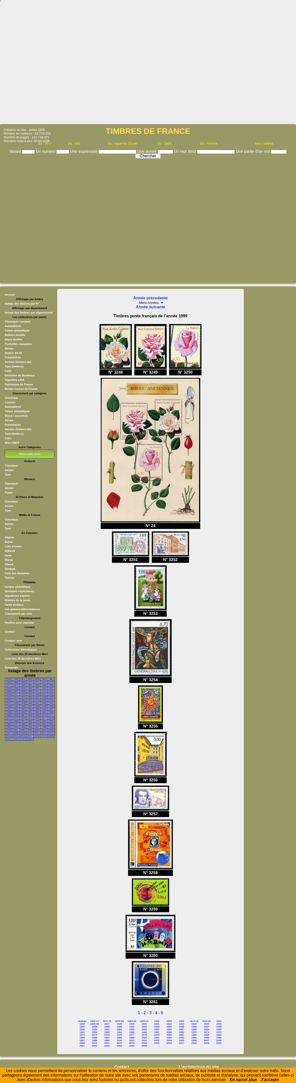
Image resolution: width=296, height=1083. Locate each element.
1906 (8, 691)
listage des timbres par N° (22, 303)
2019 (44, 736)
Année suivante (150, 307)
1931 (15, 700)
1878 (15, 685)
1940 (30, 703)
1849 (8, 679)
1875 (44, 682)
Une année (147, 151)
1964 (51, 712)
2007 (8, 733)
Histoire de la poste (17, 600)
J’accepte (270, 1080)
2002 (22, 730)
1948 (37, 706)
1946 (22, 706)
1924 (15, 697)
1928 (44, 697)
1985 (51, 721)
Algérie (9, 537)
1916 (8, 694)
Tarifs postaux (14, 604)
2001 (15, 730)
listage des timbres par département (28, 312)
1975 (30, 718)
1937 (8, 703)
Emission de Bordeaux (20, 375)
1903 (51, 688)
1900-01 (144, 1021)
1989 (30, 724)
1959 (15, 712)
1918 (22, 694)
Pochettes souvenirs (18, 343)
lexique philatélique (18, 586)
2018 (37, 736)
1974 (22, 718)
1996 (30, 727)
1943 (51, 703)
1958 (8, 712)
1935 (44, 700)
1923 (8, 697)
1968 (30, 715)
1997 (37, 727)
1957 (51, 709)
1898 (22, 688)
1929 (51, 697)
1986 (8, 724)
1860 (44, 679)
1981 (22, 721)
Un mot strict (185, 151)
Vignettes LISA (14, 379)
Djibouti (10, 550)
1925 (22, 697)
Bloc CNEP (12, 442)
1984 (44, 721)
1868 (15, 682)
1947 (30, 706)
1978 (51, 718)
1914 (44, 691)
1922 (51, 694)
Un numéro (46, 151)
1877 (8, 685)
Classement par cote (18, 613)
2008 (15, 733)
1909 (30, 691)
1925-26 (94, 1023)
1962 (37, 712)
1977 (44, 718)
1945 (15, 706)
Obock (9, 564)
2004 (37, 730)
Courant (10, 402)
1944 (8, 706)
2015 (15, 736)
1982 (30, 721)
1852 (22, 679)
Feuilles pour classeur (19, 622)
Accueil (10, 294)
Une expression (84, 151)
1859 (37, 679)
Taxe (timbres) (14, 366)
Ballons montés (15, 334)
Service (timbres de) (18, 361)
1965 (8, 715)
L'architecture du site (199, 1067)
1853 (30, 679)
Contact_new (13, 640)
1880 (22, 685)
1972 (8, 718)
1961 (30, 712)
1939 (22, 703)
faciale (16, 151)
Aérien (9, 348)
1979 (8, 721)
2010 (30, 733)
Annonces (11, 667)
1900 (30, 688)
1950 (51, 706)
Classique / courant (17, 321)
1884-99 (132, 1021)
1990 (37, 724)
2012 (44, 733)
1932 (22, 700)
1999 (51, 727)
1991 (44, 724)
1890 (44, 685)
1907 (15, 691)
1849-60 (82, 1021)
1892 (51, 685)
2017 (30, 736)
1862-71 (94, 1021)
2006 (51, 730)
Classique (11, 397)
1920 (37, 694)
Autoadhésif (13, 326)
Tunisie (9, 577)
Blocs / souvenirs (16, 415)
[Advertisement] (148, 63)
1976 (37, 718)
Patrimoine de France (19, 384)
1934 (37, 700)
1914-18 (194, 1021)
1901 (37, 688)
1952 (15, 709)
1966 (15, 715)
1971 (51, 715)
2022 (15, 739)
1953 (22, 709)
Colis (8, 370)
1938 (15, 703)
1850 (15, 679)
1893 (8, 688)
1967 (22, 715)
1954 (30, 709)
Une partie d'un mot (254, 151)
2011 (37, 733)
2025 (131, 1045)
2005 (44, 730)
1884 (37, 685)
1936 (51, 700)
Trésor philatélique (17, 330)
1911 (37, 691)
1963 (44, 712)
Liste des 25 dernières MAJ (23, 658)
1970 (44, 715)
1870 (30, 682)
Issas (8, 555)
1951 (8, 709)
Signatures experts (17, 595)
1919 (30, 694)
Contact (10, 631)
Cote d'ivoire (13, 546)
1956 (44, 709)
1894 (15, 688)
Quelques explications (19, 591)
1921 (44, 694)
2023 (22, 739)
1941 (37, 703)
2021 (8, 739)
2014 (8, 736)
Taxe (8, 474)
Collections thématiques (21, 649)
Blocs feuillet (13, 339)
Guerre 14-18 (13, 352)
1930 (8, 700)
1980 (15, 721)
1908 (22, 691)
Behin (8, 541)
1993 (8, 727)
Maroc (9, 559)
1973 (15, 718)
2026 (144, 1045)
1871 (37, 682)
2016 (22, 736)
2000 (8, 730)
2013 (51, 733)
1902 (44, 688)
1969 (37, 715)
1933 (30, 700)
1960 (22, 712)
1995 (22, 727)
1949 (44, 706)
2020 (51, 736)
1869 (22, 682)
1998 (44, 727)
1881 (30, 685)
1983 (37, 721)
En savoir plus (243, 1080)
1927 (37, 697)
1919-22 (206, 1021)
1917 (15, 694)
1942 (44, 703)
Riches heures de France (21, 388)
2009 (22, 733)
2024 (30, 739)
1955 (37, 709)
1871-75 (107, 1021)
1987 (15, 724)
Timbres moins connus (29, 454)
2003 (30, 730)
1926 (30, 697)
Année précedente (150, 298)
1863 (8, 682)
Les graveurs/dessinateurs (22, 609)
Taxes (8, 492)
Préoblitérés (13, 357)
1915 (51, 691)
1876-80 (119, 1021)
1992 (51, 724)
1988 (22, 724)
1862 (51, 679)
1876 (51, 682)
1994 (15, 727)
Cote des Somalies (17, 573)
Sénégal (10, 568)
